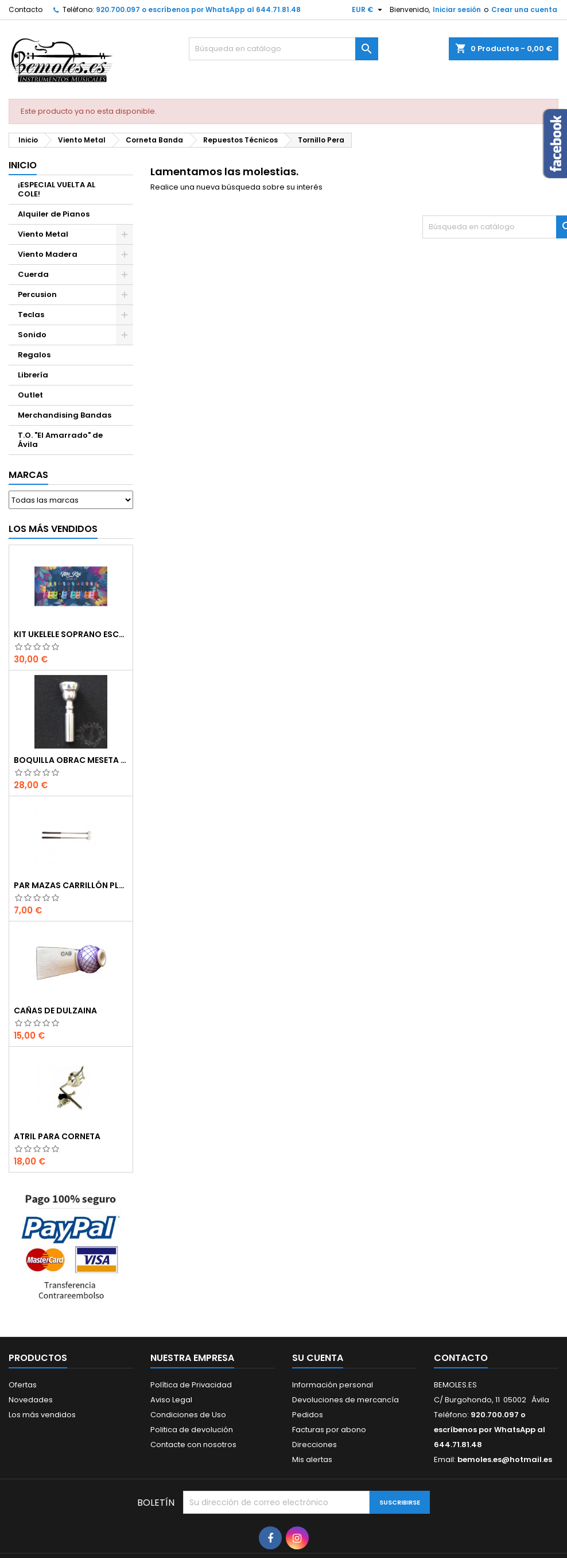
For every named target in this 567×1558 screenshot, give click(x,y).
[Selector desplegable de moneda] (368, 10)
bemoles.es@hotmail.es (504, 1459)
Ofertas (23, 1384)
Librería (33, 374)
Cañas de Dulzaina (55, 1010)
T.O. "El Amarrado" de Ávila (60, 440)
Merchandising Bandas (64, 415)
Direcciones (314, 1444)
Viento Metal (43, 234)
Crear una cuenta (524, 9)
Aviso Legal (171, 1399)
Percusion (37, 294)
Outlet (30, 395)
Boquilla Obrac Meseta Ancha (71, 760)
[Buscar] (283, 48)
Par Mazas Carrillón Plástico (71, 885)
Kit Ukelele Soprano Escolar (71, 634)
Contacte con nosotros (193, 1444)
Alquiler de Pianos (54, 214)
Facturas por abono (329, 1429)
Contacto (25, 9)
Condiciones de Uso (188, 1414)
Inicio (23, 165)
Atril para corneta (57, 1136)
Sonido (32, 334)
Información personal (332, 1384)
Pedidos (307, 1414)
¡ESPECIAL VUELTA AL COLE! (56, 189)
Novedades (31, 1399)
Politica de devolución (191, 1429)
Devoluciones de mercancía (345, 1399)
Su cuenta (317, 1357)
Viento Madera (47, 254)
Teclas (31, 314)
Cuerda (33, 274)
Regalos (34, 354)
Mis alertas (312, 1459)
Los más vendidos (53, 528)
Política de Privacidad (191, 1384)
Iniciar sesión (457, 9)
